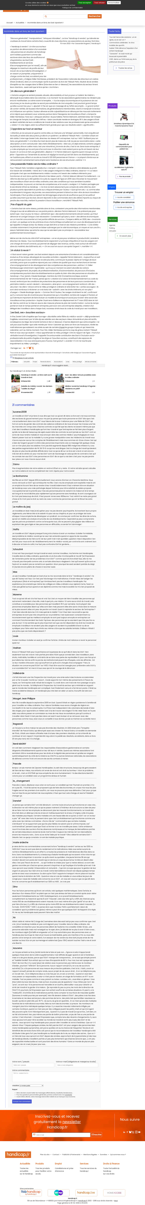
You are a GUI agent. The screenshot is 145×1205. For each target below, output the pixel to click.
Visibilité (15, 1085)
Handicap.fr (82, 1201)
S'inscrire (96, 1134)
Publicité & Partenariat (71, 1154)
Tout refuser (99, 2)
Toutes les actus (123, 68)
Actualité (27, 362)
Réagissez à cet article (24, 358)
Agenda (112, 225)
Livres (67, 362)
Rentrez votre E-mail (23, 1135)
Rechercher (95, 16)
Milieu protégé (77, 362)
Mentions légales (90, 1154)
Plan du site (44, 1154)
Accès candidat (123, 197)
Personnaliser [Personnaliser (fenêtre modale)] (114, 2)
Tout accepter (85, 2)
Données (103, 1154)
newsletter (71, 1121)
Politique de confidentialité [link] (72, 8)
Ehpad (62, 327)
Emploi (35, 362)
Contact (56, 1154)
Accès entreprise (123, 207)
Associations (58, 362)
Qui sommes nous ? (118, 1154)
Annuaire (112, 231)
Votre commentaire (20, 1070)
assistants (68, 1095)
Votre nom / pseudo (20, 1061)
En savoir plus (123, 236)
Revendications (45, 362)
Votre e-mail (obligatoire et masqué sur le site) (76, 1061)
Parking (112, 228)
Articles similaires (90, 362)
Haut (116, 1201)
